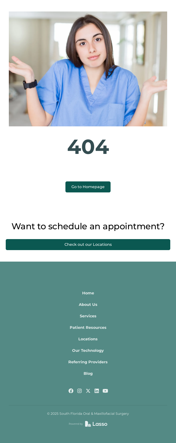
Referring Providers (88, 362)
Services (88, 316)
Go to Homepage (88, 187)
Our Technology (88, 350)
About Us (88, 304)
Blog (88, 373)
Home (88, 293)
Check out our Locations (88, 244)
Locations (88, 339)
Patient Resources (88, 327)
